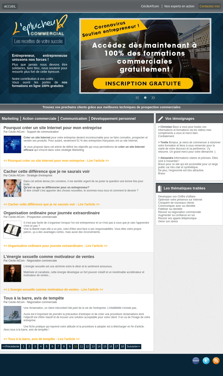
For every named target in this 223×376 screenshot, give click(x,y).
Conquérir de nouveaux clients (176, 202)
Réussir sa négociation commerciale (179, 212)
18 (122, 346)
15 (104, 346)
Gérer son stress (168, 221)
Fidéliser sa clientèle (170, 209)
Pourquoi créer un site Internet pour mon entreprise (53, 128)
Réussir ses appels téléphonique (177, 218)
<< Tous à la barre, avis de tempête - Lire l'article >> (42, 339)
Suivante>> (133, 346)
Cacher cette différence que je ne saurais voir (47, 171)
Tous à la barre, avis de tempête (34, 298)
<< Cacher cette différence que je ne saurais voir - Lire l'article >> (52, 204)
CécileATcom (150, 6)
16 (110, 346)
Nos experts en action (179, 6)
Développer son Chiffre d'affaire (176, 196)
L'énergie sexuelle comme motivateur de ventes (49, 256)
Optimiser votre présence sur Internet (180, 199)
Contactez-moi (210, 6)
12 (87, 346)
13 (93, 346)
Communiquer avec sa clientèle (176, 205)
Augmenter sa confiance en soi (176, 215)
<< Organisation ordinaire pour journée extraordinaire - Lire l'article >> (56, 246)
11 (81, 346)
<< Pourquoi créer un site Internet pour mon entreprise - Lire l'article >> (56, 160)
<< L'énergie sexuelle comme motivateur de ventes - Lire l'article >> (53, 289)
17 (116, 346)
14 (99, 346)
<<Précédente (10, 346)
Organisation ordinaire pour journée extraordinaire (52, 213)
